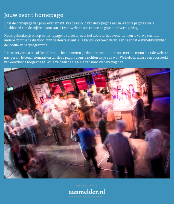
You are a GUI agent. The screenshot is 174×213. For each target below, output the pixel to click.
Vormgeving (128, 28)
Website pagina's (133, 23)
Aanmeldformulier (152, 40)
